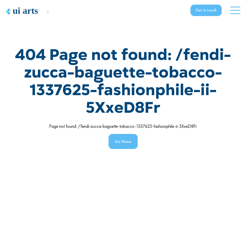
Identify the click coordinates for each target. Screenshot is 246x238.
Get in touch (206, 10)
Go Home (123, 141)
